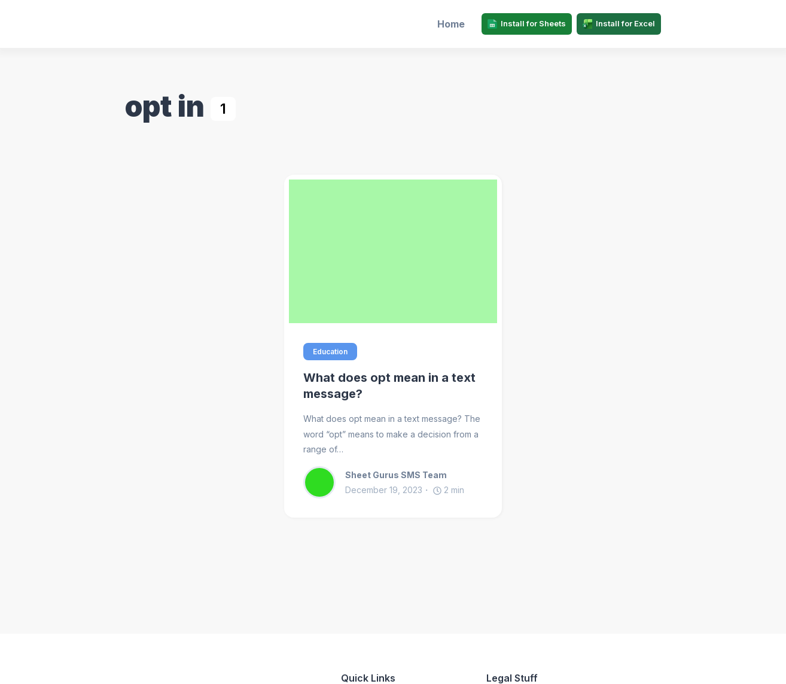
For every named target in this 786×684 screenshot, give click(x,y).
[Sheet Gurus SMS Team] (324, 482)
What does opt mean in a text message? (389, 385)
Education (330, 351)
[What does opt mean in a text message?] (393, 251)
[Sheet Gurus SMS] (189, 24)
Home (451, 24)
